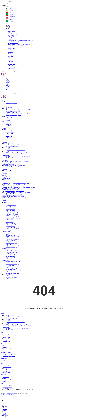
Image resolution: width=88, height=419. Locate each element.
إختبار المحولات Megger (11, 247)
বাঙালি (9, 21)
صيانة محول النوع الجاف (11, 252)
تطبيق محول (10, 66)
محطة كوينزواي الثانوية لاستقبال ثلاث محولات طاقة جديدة (16, 183)
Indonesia (10, 19)
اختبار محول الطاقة (10, 232)
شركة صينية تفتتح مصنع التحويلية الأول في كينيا (14, 185)
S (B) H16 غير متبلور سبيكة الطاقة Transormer (13, 191)
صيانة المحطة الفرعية (11, 254)
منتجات (9, 32)
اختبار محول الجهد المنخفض (12, 239)
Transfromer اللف (11, 62)
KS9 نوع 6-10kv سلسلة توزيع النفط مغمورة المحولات (18, 152)
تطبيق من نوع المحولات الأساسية (13, 270)
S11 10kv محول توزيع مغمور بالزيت (11, 188)
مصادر (9, 60)
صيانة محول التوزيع (10, 256)
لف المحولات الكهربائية (11, 223)
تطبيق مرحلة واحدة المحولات (12, 273)
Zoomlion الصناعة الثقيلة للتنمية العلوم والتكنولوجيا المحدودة (21, 40)
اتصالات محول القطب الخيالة (12, 213)
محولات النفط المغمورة (13, 33)
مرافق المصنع (11, 54)
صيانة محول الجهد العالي (11, 258)
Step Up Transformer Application (13, 261)
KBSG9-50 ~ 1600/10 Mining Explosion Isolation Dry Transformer (21, 153)
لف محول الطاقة (10, 230)
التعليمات (10, 50)
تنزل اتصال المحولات (10, 219)
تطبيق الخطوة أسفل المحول (12, 264)
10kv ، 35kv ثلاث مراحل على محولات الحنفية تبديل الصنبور (16, 197)
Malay (9, 17)
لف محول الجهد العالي (11, 224)
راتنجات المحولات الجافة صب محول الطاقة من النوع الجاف (16, 192)
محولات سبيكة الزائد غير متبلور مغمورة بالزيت (13, 196)
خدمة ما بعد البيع (11, 48)
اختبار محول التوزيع (10, 233)
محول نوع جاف (11, 35)
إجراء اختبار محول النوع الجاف (13, 241)
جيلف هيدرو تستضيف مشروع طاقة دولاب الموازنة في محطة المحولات (19, 187)
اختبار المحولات (11, 64)
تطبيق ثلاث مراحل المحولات (12, 268)
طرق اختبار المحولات (11, 235)
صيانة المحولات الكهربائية (11, 257)
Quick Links (3, 343)
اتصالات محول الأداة (10, 211)
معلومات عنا (10, 52)
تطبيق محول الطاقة (10, 262)
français (10, 8)
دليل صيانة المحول (10, 249)
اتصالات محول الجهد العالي (12, 214)
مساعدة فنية (10, 49)
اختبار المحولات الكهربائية (11, 240)
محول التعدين (11, 36)
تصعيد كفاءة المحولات (11, 275)
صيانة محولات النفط (10, 253)
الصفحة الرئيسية (11, 31)
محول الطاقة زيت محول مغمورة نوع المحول (13, 195)
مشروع (9, 39)
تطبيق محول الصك (10, 265)
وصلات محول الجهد (10, 210)
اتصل (9, 58)
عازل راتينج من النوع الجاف (12, 148)
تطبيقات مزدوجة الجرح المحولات (13, 271)
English (9, 7)
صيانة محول (10, 65)
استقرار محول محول (10, 227)
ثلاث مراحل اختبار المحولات (12, 245)
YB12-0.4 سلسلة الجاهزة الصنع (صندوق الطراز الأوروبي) (19, 156)
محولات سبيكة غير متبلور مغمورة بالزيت (15, 144)
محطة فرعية (11, 37)
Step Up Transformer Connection (13, 218)
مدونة (9, 57)
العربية (9, 14)
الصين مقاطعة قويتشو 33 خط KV (15, 45)
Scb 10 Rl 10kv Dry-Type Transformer (11, 189)
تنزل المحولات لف (10, 222)
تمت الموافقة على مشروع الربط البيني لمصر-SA (14, 184)
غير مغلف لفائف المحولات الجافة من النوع (15, 150)
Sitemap (2, 394)
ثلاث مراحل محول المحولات (12, 215)
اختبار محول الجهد (10, 244)
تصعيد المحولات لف (10, 226)
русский (10, 12)
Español (10, 10)
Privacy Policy (10, 394)
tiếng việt (10, 16)
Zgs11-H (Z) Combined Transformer (14, 157)
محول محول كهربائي (10, 207)
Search (15, 71)
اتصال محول (10, 61)
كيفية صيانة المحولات (11, 251)
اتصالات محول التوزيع (11, 205)
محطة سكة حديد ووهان (13, 43)
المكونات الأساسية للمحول (9, 193)
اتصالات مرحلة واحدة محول (12, 216)
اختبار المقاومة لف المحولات (12, 236)
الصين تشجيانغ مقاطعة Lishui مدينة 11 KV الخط (19, 44)
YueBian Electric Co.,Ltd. (12, 393)
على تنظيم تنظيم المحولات (12, 146)
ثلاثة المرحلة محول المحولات (12, 228)
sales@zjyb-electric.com (8, 3)
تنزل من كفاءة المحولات (11, 277)
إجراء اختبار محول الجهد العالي (13, 237)
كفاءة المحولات (11, 68)
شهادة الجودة (11, 56)
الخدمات (9, 47)
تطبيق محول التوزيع (10, 266)
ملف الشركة (10, 53)
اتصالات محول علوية (10, 209)
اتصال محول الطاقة (10, 206)
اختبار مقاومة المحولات (11, 243)
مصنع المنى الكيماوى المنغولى (14, 41)
